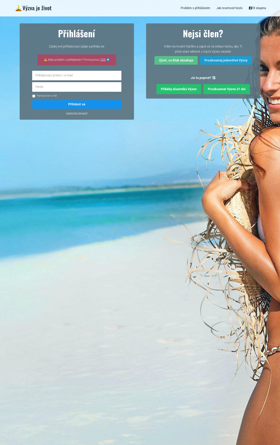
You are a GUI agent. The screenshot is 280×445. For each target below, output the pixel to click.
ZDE (103, 59)
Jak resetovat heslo (229, 8)
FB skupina (257, 8)
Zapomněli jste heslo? (77, 113)
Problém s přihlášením (195, 8)
